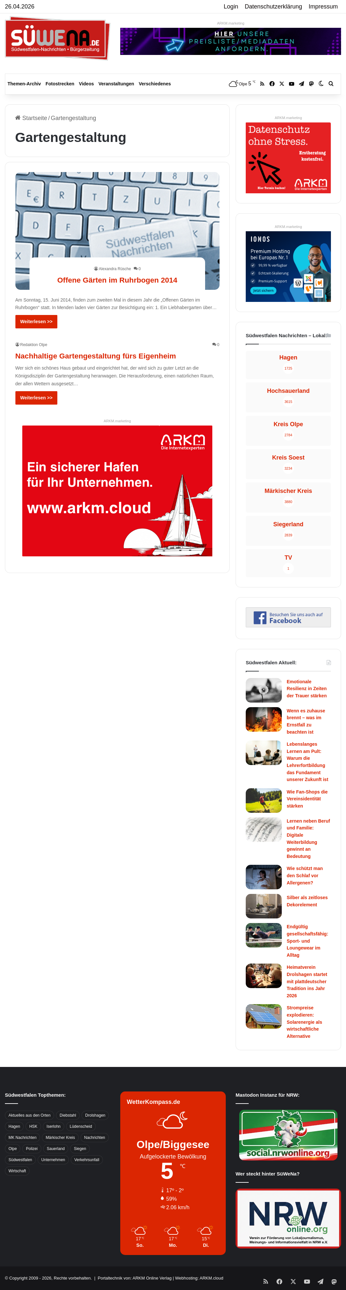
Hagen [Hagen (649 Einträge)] (14, 1126)
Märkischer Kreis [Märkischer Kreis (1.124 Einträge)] (60, 1137)
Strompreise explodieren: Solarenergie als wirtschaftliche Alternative (304, 1021)
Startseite (31, 118)
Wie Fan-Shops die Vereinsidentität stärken (307, 799)
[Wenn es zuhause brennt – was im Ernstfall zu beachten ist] (264, 719)
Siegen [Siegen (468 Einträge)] (80, 1148)
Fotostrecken (60, 83)
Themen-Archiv (24, 83)
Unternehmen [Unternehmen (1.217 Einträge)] (53, 1160)
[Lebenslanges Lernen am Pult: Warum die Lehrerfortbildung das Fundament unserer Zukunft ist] (264, 753)
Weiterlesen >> (36, 321)
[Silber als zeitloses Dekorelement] (264, 906)
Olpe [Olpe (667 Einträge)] (13, 1148)
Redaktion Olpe (34, 344)
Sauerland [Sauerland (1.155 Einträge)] (56, 1148)
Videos (86, 83)
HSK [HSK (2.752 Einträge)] (33, 1126)
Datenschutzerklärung (273, 6)
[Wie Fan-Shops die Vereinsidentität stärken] (264, 800)
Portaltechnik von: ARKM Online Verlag (134, 1278)
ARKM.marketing (230, 23)
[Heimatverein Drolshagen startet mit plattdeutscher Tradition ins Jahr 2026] (264, 976)
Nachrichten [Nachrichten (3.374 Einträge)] (94, 1137)
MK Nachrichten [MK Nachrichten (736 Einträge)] (22, 1137)
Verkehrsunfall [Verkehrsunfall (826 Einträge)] (86, 1160)
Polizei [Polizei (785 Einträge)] (31, 1148)
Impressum (323, 6)
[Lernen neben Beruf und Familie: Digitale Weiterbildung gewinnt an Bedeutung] (264, 829)
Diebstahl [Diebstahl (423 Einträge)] (68, 1115)
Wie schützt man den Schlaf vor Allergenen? (305, 875)
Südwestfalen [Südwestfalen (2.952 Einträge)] (20, 1160)
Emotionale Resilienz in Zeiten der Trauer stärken (307, 688)
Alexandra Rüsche (115, 257)
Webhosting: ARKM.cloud (199, 1278)
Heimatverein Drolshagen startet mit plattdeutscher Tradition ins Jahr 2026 (307, 981)
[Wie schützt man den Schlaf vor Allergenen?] (264, 877)
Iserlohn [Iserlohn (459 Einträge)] (54, 1126)
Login (231, 6)
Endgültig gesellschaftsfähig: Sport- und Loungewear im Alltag (307, 940)
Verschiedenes (155, 83)
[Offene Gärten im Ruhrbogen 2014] (117, 230)
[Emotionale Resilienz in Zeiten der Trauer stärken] (264, 690)
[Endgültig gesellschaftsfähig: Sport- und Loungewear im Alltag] (264, 935)
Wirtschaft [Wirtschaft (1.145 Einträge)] (17, 1171)
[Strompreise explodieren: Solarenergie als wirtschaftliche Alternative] (264, 1016)
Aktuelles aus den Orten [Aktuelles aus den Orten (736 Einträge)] (29, 1115)
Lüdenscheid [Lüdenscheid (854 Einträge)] (81, 1126)
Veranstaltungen (116, 83)
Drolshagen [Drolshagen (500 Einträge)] (95, 1115)
